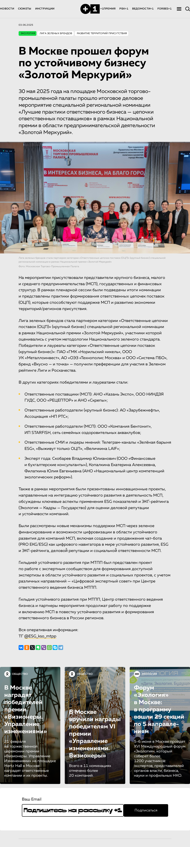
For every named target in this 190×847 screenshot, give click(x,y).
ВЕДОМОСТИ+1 (143, 8)
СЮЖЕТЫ (24, 8)
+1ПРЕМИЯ (108, 8)
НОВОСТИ (7, 8)
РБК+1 (123, 8)
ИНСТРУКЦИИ (45, 8)
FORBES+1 (164, 8)
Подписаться (146, 810)
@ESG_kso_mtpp (40, 636)
